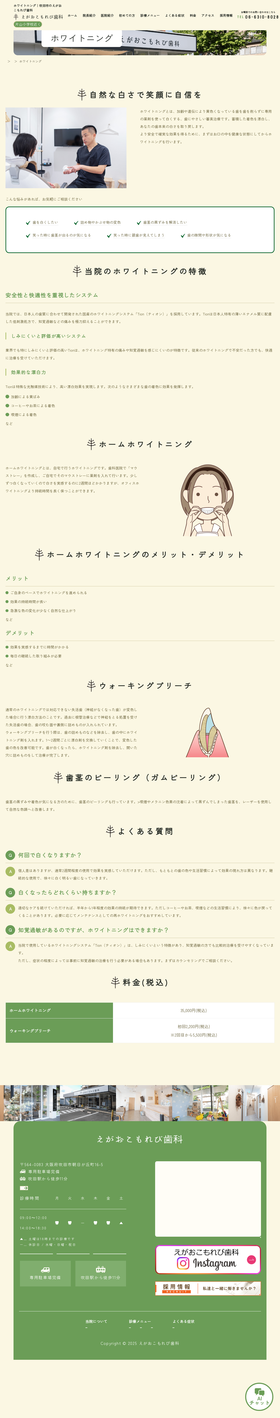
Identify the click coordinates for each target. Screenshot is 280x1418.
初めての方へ (44, 1355)
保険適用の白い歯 (94, 1372)
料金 (193, 15)
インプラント (171, 1364)
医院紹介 (107, 15)
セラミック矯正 (132, 1364)
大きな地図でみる (245, 1243)
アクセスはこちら (47, 1190)
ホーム (72, 15)
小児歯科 (127, 1339)
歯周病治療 (89, 1347)
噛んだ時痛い (218, 1355)
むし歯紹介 (89, 1339)
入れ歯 (165, 1355)
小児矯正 (127, 1347)
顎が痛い (214, 1364)
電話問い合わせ (109, 1263)
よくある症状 (174, 15)
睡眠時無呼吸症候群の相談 (229, 1380)
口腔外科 (167, 1339)
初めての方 (127, 15)
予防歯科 (87, 1355)
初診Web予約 (36, 1263)
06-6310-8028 (262, 17)
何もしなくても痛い (223, 1347)
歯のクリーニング (94, 1364)
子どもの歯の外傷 (221, 1372)
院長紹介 (89, 15)
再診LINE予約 (73, 1263)
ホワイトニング (132, 1372)
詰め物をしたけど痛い (225, 1339)
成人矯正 (127, 1355)
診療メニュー (150, 15)
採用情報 (226, 15)
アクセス (207, 15)
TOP (8, 61)
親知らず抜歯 (171, 1347)
